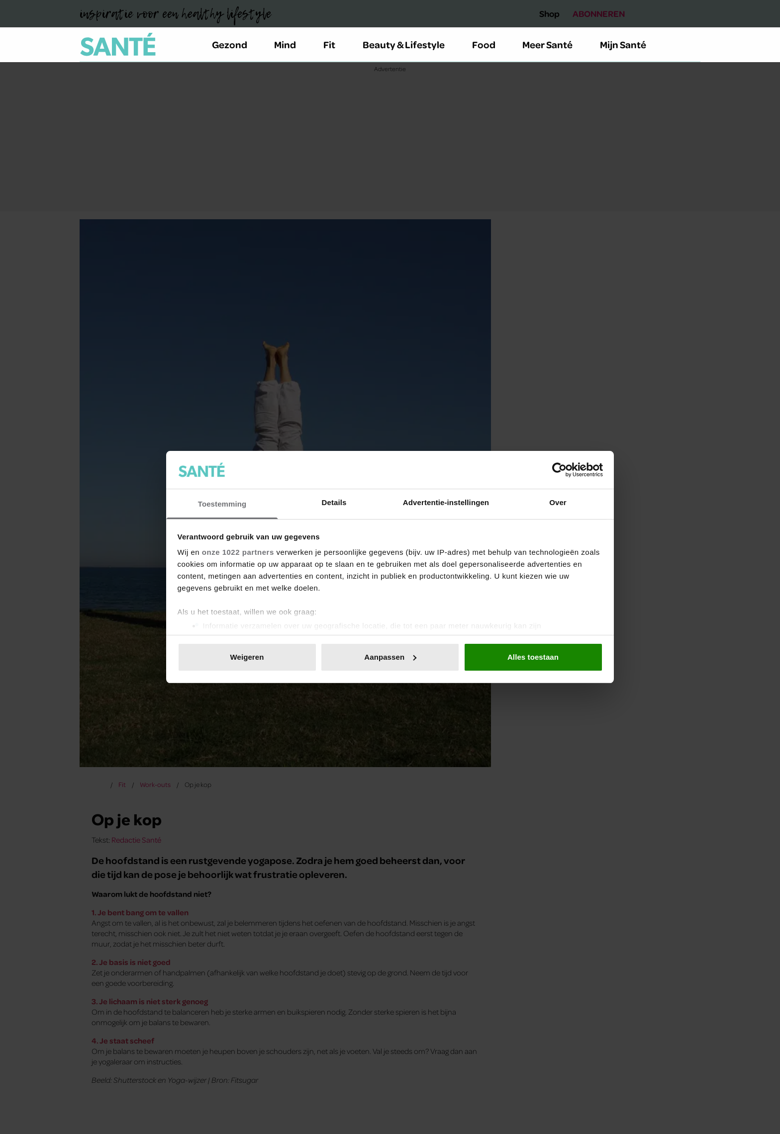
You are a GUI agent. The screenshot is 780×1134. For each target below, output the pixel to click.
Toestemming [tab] (222, 504)
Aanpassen (390, 657)
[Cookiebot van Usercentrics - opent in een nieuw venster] (559, 469)
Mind (290, 44)
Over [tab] (558, 502)
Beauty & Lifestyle (409, 44)
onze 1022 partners (238, 552)
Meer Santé (553, 44)
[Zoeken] (692, 45)
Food (489, 44)
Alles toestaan (533, 657)
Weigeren (247, 657)
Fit (335, 44)
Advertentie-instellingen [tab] (446, 502)
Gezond (235, 44)
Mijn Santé (630, 44)
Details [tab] (334, 502)
